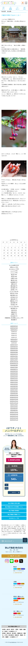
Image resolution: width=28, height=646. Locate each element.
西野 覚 (13, 284)
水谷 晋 (13, 310)
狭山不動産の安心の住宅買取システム (14, 507)
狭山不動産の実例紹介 (14, 510)
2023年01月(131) (14, 401)
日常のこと (12, 267)
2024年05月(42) (14, 371)
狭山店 (12, 274)
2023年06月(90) (14, 391)
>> (17, 239)
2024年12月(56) (14, 358)
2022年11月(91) (14, 404)
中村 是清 (13, 316)
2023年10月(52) (14, 384)
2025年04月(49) (14, 350)
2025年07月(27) (14, 344)
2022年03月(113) (14, 419)
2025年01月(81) (14, 356)
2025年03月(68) (14, 352)
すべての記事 (12, 265)
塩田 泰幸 (13, 308)
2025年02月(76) (14, 354)
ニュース (13, 270)
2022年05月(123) (14, 416)
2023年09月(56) (14, 386)
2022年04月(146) (14, 418)
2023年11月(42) (14, 382)
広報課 (12, 314)
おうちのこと (12, 269)
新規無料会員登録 (15, 460)
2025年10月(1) (14, 339)
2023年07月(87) (14, 389)
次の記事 (9, 11)
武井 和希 (13, 302)
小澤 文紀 (12, 297)
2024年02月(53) (14, 376)
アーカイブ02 (12, 306)
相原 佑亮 (13, 299)
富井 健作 (13, 287)
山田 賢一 (13, 289)
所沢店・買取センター (18, 596)
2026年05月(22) (14, 326)
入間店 (12, 278)
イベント (13, 272)
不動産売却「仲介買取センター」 (12, 317)
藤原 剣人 (12, 300)
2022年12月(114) (14, 403)
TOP (25, 541)
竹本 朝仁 (13, 304)
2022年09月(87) (14, 408)
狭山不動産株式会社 (13, 642)
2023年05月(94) (14, 393)
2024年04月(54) (14, 373)
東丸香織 (13, 319)
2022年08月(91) (14, 410)
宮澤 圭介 (12, 293)
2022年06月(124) (14, 414)
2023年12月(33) (14, 380)
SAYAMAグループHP (14, 518)
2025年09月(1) (14, 341)
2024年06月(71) (14, 369)
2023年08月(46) (14, 388)
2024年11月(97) (14, 359)
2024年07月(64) (14, 367)
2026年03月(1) (14, 329)
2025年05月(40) (14, 348)
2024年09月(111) (14, 363)
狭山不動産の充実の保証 (14, 503)
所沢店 (12, 276)
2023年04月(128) (14, 395)
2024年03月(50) (14, 374)
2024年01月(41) (14, 378)
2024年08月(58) (14, 365)
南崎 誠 (13, 312)
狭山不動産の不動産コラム (14, 514)
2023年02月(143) (14, 399)
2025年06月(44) (14, 346)
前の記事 (3, 11)
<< (10, 239)
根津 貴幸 (12, 295)
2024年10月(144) (14, 361)
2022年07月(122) (14, 412)
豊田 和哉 (13, 286)
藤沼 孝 (12, 280)
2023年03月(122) (14, 397)
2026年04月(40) (14, 328)
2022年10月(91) (14, 406)
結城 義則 (13, 282)
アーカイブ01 (13, 291)
